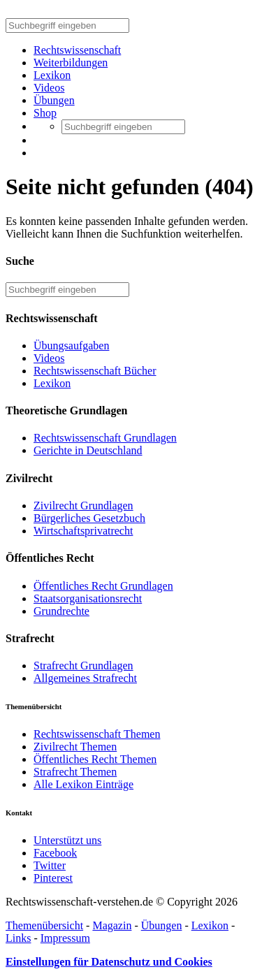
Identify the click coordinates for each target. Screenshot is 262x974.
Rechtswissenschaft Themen (97, 734)
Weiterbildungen (71, 62)
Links (18, 938)
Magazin (111, 925)
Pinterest (53, 878)
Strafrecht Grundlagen (83, 665)
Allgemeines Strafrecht (85, 678)
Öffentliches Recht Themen (95, 759)
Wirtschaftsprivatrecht (83, 531)
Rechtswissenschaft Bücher (95, 371)
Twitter (50, 865)
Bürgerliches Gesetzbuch (89, 518)
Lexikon (52, 75)
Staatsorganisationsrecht (88, 598)
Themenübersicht (44, 925)
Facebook (55, 853)
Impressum (65, 938)
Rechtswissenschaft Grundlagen (105, 438)
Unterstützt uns (67, 840)
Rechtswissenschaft (77, 50)
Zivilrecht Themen (75, 747)
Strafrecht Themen (75, 772)
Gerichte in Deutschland (88, 450)
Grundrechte (61, 611)
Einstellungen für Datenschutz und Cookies (109, 962)
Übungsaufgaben (71, 345)
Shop (45, 113)
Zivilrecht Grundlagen (83, 505)
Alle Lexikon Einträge (83, 784)
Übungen (54, 100)
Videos (49, 88)
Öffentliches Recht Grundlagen (103, 586)
